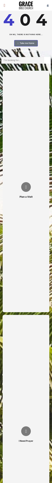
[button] (4, 5)
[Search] (47, 60)
